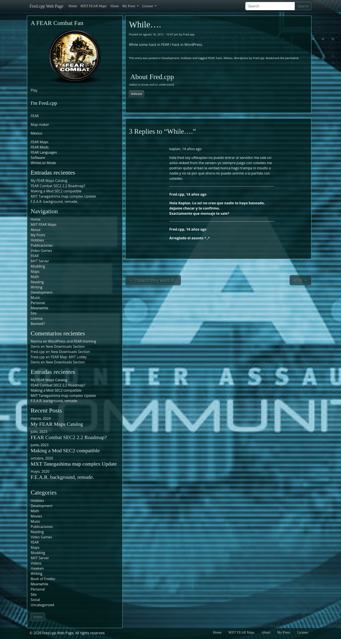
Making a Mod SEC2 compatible (56, 191)
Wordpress (241, 58)
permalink (292, 58)
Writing (36, 287)
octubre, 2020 (42, 458)
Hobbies (186, 58)
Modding (38, 266)
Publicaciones (42, 245)
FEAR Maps (39, 142)
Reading (37, 282)
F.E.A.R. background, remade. (54, 201)
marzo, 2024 (41, 418)
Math (35, 276)
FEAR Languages (44, 152)
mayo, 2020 (40, 471)
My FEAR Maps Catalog (49, 180)
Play (34, 90)
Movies (36, 516)
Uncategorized (42, 604)
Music (35, 297)
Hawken (37, 568)
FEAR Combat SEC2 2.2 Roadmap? (58, 185)
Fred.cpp (188, 34)
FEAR (211, 58)
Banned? (38, 323)
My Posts (129, 6)
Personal (38, 302)
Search (303, 6)
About (114, 6)
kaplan (174, 148)
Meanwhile (39, 308)
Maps (35, 271)
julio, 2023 (39, 431)
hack (219, 58)
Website (136, 94)
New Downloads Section (65, 346)
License (148, 6)
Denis (35, 362)
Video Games (41, 250)
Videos (36, 563)
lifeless (228, 58)
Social (35, 599)
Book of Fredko (43, 578)
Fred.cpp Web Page (46, 6)
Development (170, 58)
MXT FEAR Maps (93, 6)
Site (34, 313)
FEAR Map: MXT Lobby (69, 356)
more (37, 616)
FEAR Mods (40, 147)
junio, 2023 (39, 445)
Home (73, 6)
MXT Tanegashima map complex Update (63, 196)
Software (38, 157)
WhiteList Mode (43, 162)
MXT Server (40, 261)
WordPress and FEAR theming (72, 341)
